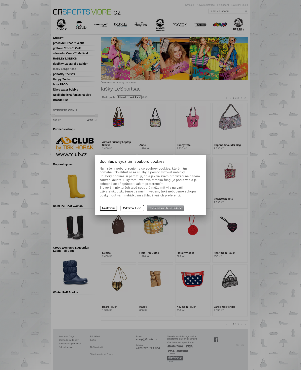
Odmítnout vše (132, 208)
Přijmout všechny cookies (165, 208)
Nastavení (108, 208)
